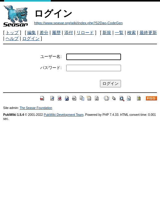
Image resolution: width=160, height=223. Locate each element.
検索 (131, 32)
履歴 (56, 32)
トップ (12, 32)
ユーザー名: (51, 56)
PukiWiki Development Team (64, 114)
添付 (68, 32)
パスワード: (51, 67)
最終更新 (148, 32)
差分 (44, 32)
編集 (31, 32)
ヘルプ (12, 38)
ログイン (31, 38)
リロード (85, 32)
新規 (106, 32)
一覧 (119, 32)
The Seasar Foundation (35, 108)
